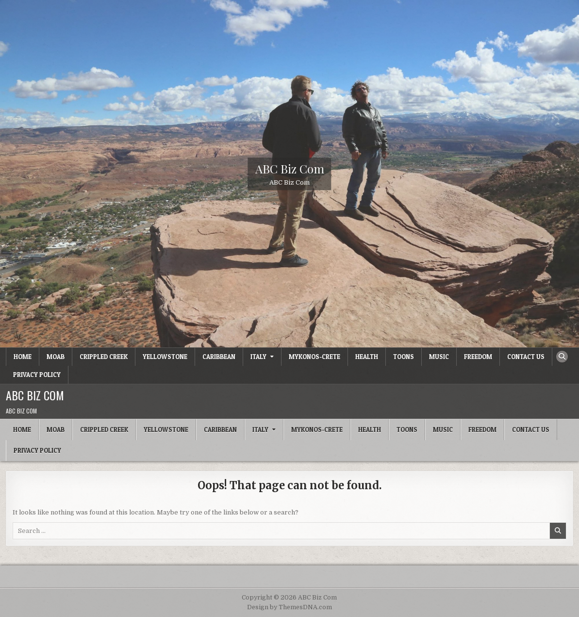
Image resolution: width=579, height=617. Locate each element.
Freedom (478, 356)
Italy (258, 356)
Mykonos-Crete (314, 356)
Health (366, 356)
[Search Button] (562, 356)
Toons (403, 356)
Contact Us (526, 356)
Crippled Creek (104, 356)
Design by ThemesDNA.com (289, 607)
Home (23, 356)
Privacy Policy (37, 374)
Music (439, 356)
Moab (56, 356)
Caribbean (218, 356)
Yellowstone (165, 356)
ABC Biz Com (289, 168)
